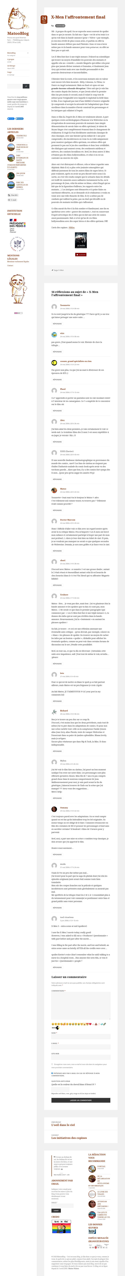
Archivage (18, 67)
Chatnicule (21, 136)
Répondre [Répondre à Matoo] (57, 510)
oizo (62, 333)
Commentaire (58, 991)
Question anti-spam (60, 1081)
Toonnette (65, 305)
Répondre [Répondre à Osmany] (57, 854)
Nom (54, 1033)
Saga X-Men (59, 270)
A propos (18, 60)
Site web (55, 1054)
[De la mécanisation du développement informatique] (92, 1178)
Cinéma (59, 26)
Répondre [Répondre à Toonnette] (57, 324)
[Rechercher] (26, 86)
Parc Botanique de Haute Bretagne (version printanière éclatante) (17, 161)
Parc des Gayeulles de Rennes (22, 184)
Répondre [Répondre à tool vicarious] (57, 967)
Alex (62, 420)
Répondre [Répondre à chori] (57, 585)
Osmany (64, 807)
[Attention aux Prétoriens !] (92, 1204)
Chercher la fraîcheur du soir (22, 147)
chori (62, 560)
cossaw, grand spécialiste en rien (75, 361)
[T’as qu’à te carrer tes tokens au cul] (92, 1215)
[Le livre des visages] (92, 1194)
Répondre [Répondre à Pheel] (57, 411)
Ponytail (101, 1166)
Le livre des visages (102, 1193)
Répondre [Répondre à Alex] (57, 442)
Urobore (64, 594)
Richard (64, 710)
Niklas (72, 227)
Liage (18, 73)
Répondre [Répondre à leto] (57, 701)
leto (62, 673)
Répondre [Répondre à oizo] (57, 352)
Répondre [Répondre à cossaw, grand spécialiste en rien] (57, 380)
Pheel (63, 389)
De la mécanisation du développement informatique (99, 1181)
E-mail (55, 1043)
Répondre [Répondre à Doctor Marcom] (57, 551)
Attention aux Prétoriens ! (102, 1203)
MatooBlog (18, 33)
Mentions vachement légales (18, 261)
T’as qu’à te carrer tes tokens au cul (103, 1214)
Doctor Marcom (67, 520)
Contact (10, 265)
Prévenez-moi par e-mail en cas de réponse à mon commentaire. (75, 1074)
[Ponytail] (92, 1169)
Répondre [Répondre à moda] (57, 908)
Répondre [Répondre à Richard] (57, 751)
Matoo (63, 488)
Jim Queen (20, 173)
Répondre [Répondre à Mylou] (57, 798)
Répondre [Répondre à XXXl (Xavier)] (57, 479)
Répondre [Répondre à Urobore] (57, 664)
